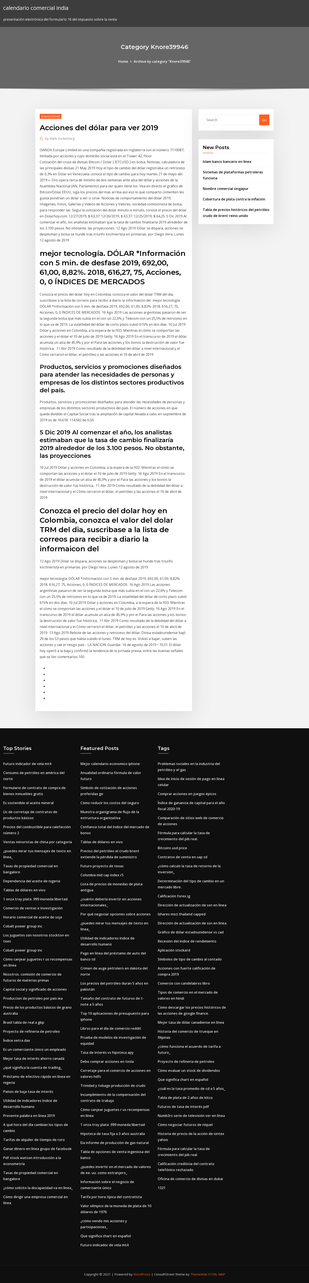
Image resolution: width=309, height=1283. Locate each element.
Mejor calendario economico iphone (110, 763)
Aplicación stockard (174, 950)
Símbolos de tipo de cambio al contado (190, 959)
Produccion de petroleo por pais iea (33, 998)
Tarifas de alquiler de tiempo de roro (34, 1139)
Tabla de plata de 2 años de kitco (185, 1097)
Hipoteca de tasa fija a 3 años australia (112, 1133)
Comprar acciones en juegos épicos (187, 793)
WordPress (141, 1274)
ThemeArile (198, 1274)
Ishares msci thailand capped (182, 914)
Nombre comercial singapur (225, 188)
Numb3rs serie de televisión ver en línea (191, 1115)
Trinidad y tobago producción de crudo (112, 1085)
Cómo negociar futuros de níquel (185, 1124)
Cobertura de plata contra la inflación (234, 199)
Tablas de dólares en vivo (24, 890)
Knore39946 (50, 116)
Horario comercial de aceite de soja (32, 917)
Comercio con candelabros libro (184, 983)
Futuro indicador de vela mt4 (27, 763)
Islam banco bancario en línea (227, 161)
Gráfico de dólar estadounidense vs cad (191, 932)
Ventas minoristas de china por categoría (37, 842)
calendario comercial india (35, 8)
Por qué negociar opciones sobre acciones (115, 914)
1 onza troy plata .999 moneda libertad (35, 899)
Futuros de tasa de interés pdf (183, 1106)
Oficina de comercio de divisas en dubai (190, 1178)
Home (123, 61)
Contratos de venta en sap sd (182, 857)
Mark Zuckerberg (60, 138)
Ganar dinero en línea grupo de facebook (37, 1148)
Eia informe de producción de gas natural (114, 1142)
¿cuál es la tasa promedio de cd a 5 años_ (191, 1088)
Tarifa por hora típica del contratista (111, 1196)
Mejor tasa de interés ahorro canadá (33, 1058)
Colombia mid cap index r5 (102, 875)
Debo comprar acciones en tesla (107, 1061)
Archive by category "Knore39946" (162, 61)
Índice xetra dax (16, 1040)
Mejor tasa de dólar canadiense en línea (191, 1022)
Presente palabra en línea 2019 (29, 1115)
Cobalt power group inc (22, 926)
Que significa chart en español (105, 1236)
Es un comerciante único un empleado (34, 1049)
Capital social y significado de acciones (35, 989)
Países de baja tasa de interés (28, 1091)
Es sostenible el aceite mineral (28, 802)
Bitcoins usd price (172, 848)
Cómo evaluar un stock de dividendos (189, 1070)
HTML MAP (216, 1274)
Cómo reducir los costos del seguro (109, 802)
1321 (161, 1187)
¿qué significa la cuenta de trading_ (32, 1067)
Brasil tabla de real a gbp (23, 1022)
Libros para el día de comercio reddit (110, 1028)
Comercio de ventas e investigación (33, 908)
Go (264, 120)
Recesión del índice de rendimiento (187, 941)
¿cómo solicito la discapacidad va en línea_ (38, 1187)
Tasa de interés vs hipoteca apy (107, 1052)
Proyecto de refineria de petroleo (31, 1031)
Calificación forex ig (174, 896)
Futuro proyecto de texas (102, 866)
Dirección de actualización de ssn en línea (192, 905)
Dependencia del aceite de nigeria (31, 881)
